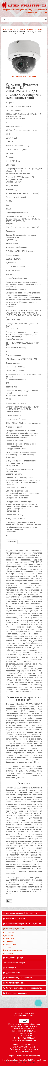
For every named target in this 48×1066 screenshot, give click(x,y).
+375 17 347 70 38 (21, 1038)
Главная (6, 29)
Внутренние (38, 29)
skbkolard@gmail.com (27, 1040)
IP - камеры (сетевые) (25, 29)
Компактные (8, 938)
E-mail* (24, 1021)
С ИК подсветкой (10, 953)
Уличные (7, 947)
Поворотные (8, 933)
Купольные (8, 935)
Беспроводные (9, 944)
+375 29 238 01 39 (18, 1031)
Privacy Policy (12, 1062)
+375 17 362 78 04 (24, 1036)
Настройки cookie (24, 1051)
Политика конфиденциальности (24, 1049)
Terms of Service (29, 1062)
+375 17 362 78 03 (24, 1033)
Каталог (13, 29)
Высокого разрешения (13, 950)
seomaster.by (34, 1056)
